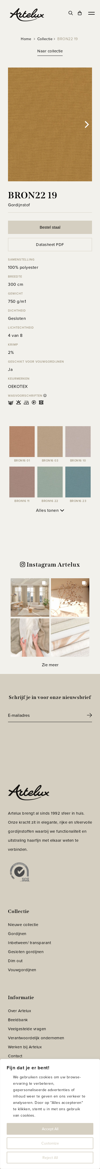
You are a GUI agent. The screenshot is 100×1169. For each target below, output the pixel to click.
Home (26, 39)
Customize (50, 1143)
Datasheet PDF (50, 245)
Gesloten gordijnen (25, 952)
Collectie (45, 39)
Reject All (50, 1157)
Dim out (15, 961)
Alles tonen (50, 510)
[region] (50, 1114)
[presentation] (48, 736)
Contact (15, 1056)
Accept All (50, 1129)
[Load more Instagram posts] (50, 664)
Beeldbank (18, 1020)
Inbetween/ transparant (29, 943)
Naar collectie (50, 51)
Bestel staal (50, 227)
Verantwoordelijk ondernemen (36, 1038)
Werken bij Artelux (25, 1047)
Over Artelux (19, 1011)
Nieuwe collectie (23, 925)
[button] (30, 597)
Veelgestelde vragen (27, 1029)
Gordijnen (17, 934)
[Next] (86, 124)
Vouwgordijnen (22, 970)
